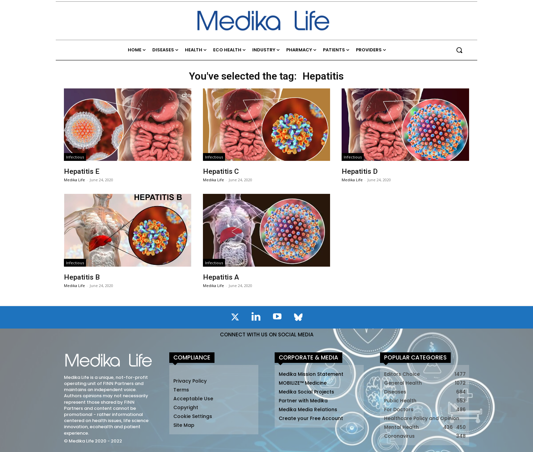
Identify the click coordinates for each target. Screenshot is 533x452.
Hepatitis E (82, 171)
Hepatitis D (360, 171)
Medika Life (74, 179)
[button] (459, 50)
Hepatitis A (221, 277)
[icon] (234, 318)
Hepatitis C (221, 171)
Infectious (75, 157)
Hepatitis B (82, 277)
